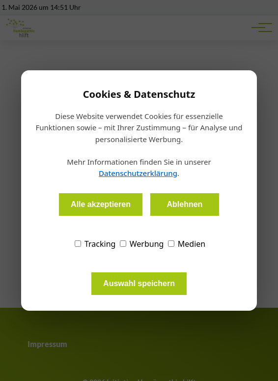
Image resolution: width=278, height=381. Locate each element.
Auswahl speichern (139, 283)
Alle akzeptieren (101, 204)
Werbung (142, 243)
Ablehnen (184, 204)
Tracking (95, 243)
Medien (187, 243)
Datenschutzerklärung (138, 173)
